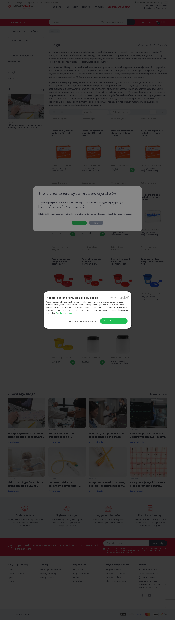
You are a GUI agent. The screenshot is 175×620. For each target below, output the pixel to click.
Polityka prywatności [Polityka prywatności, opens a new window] (64, 313)
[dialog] (87, 310)
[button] (84, 321)
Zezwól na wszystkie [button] (113, 321)
